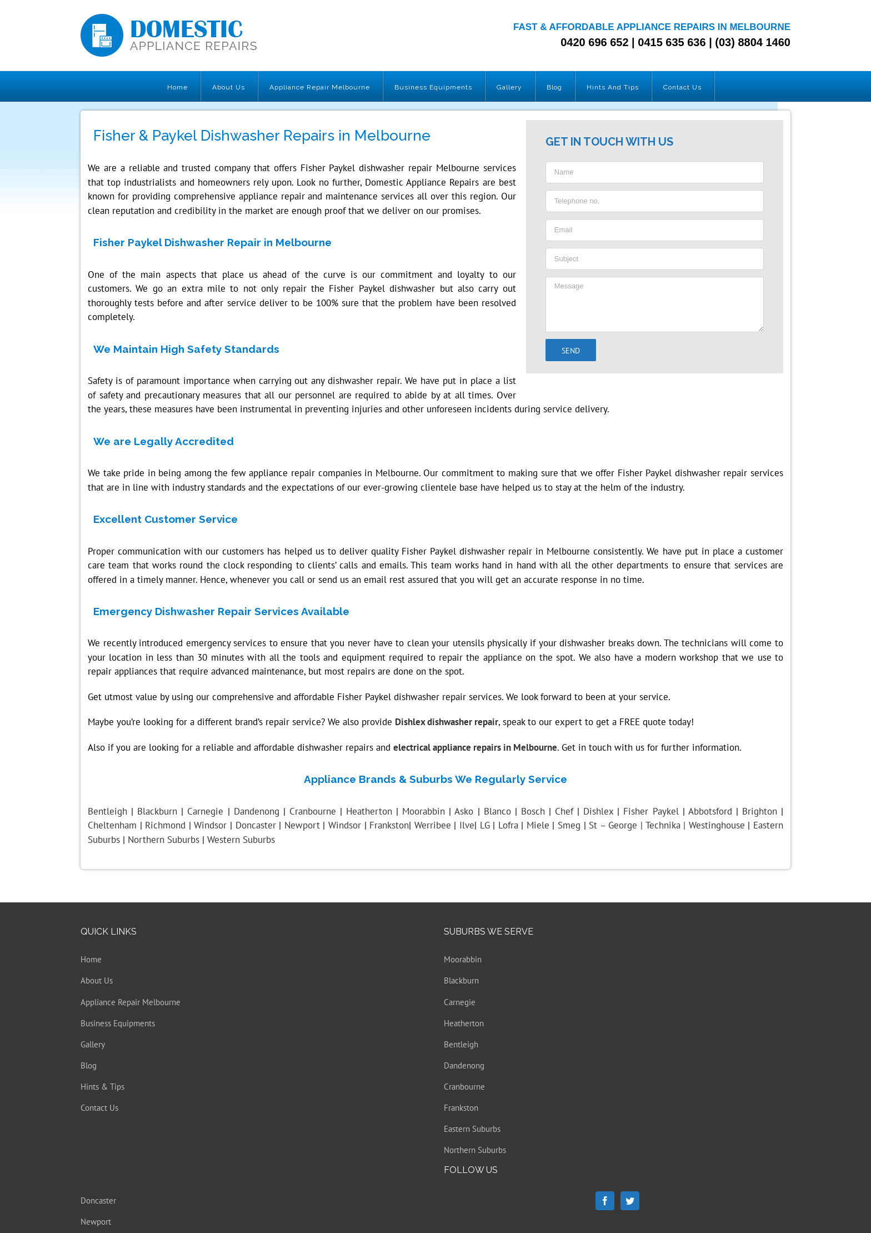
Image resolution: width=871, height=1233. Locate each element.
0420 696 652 (594, 42)
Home (91, 959)
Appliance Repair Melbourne (131, 1002)
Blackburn (461, 980)
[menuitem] (177, 86)
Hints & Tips (102, 1086)
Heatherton (464, 1023)
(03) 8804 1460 (752, 42)
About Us (97, 980)
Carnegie (459, 1002)
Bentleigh (107, 811)
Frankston (461, 1107)
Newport (96, 1221)
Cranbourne (464, 1086)
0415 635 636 (671, 42)
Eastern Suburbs (472, 1129)
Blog (89, 1065)
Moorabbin (463, 959)
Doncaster (98, 1200)
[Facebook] (604, 1200)
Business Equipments (118, 1023)
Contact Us (99, 1107)
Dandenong (464, 1065)
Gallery (93, 1044)
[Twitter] (629, 1200)
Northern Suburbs (475, 1150)
